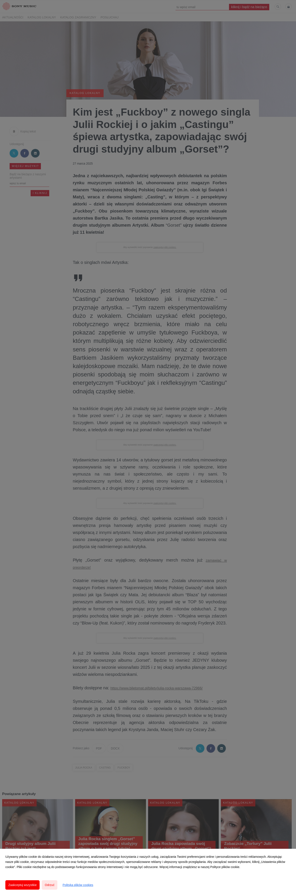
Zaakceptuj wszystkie (22, 885)
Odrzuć (49, 885)
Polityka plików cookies (77, 885)
